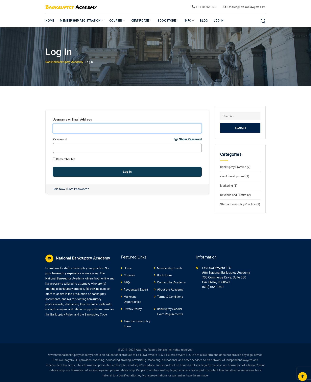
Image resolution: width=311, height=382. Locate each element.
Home (49, 20)
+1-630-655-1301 (207, 7)
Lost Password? (78, 189)
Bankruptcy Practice (233, 167)
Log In (219, 20)
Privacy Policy (133, 309)
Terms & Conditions (170, 296)
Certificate (140, 20)
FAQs (127, 282)
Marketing (226, 185)
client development (232, 176)
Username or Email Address (72, 119)
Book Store (166, 20)
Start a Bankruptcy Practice (238, 204)
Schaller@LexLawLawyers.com (246, 7)
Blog (204, 20)
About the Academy (170, 289)
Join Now (59, 189)
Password (60, 139)
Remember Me (64, 159)
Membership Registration (80, 20)
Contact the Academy (171, 282)
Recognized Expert (136, 289)
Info (187, 20)
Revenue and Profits (233, 195)
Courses (116, 20)
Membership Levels (169, 268)
